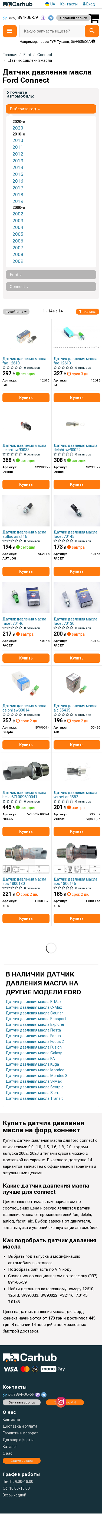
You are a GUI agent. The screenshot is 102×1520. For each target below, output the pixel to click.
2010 (17, 140)
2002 (17, 213)
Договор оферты (18, 1440)
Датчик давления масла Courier (34, 1013)
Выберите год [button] (25, 108)
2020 (17, 128)
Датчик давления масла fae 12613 (75, 361)
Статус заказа (22, 1461)
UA (50, 4)
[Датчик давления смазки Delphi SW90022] (77, 423)
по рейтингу (16, 311)
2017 (17, 187)
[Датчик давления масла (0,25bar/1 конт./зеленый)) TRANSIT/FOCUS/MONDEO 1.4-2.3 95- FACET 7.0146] (26, 597)
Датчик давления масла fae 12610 (24, 361)
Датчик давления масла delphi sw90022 (75, 447)
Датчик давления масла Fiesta (33, 1030)
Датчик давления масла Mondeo (35, 1070)
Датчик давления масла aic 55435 (75, 708)
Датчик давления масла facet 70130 (75, 621)
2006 (17, 241)
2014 (17, 167)
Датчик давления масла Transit (34, 1098)
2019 (17, 201)
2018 (17, 194)
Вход (89, 4)
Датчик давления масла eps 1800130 (24, 881)
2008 (17, 254)
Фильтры (87, 311)
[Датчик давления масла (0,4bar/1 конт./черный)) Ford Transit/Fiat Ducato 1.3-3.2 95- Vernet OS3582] (77, 770)
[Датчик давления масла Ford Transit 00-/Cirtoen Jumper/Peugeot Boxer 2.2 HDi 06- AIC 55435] (77, 684)
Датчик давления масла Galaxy (34, 1053)
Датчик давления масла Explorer (35, 1024)
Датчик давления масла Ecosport (36, 1019)
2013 (17, 160)
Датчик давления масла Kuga (32, 1064)
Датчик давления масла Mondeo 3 (36, 1075)
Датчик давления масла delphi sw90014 (24, 708)
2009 (17, 261)
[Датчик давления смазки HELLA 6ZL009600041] (26, 770)
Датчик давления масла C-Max (34, 1007)
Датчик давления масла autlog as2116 (24, 534)
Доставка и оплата (20, 1426)
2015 (17, 174)
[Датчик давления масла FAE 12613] (77, 337)
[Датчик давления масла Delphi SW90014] (26, 684)
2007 (17, 247)
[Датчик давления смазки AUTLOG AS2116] (26, 510)
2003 (17, 220)
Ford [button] (16, 274)
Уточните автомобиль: (20, 94)
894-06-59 (21, 17)
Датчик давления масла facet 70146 (24, 621)
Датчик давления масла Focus (33, 1036)
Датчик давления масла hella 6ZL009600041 (24, 794)
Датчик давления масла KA (30, 1058)
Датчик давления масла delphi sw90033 (24, 447)
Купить (26, 398)
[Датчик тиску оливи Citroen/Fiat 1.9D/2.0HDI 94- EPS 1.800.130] (26, 857)
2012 (17, 154)
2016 (17, 181)
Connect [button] (19, 286)
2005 (17, 234)
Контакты (69, 4)
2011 (17, 147)
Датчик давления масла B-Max (33, 1002)
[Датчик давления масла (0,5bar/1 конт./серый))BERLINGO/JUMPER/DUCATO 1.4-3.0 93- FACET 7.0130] (77, 597)
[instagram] (60, 1402)
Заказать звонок (22, 1402)
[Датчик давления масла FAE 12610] (26, 337)
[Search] (92, 31)
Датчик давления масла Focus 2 (35, 1041)
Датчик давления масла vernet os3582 (75, 794)
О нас (7, 1453)
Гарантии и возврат (20, 1433)
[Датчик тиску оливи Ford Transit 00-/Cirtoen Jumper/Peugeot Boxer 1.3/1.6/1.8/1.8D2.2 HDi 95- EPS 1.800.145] (77, 857)
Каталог (10, 1446)
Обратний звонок (73, 18)
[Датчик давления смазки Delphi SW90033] (26, 423)
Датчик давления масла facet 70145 (75, 534)
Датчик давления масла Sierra (33, 1093)
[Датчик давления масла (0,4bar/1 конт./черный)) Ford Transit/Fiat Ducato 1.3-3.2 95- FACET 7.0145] (77, 510)
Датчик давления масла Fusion (34, 1047)
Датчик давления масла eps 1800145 (75, 881)
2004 (17, 227)
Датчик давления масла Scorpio (35, 1087)
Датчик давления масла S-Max (34, 1081)
